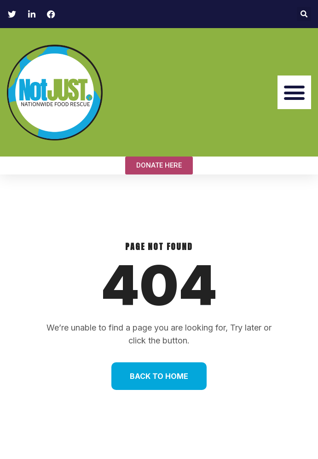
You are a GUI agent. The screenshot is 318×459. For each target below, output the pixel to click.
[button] (304, 14)
